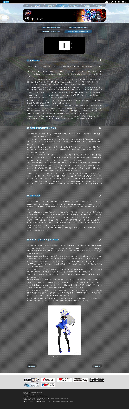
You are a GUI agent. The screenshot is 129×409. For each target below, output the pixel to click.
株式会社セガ (6, 2)
